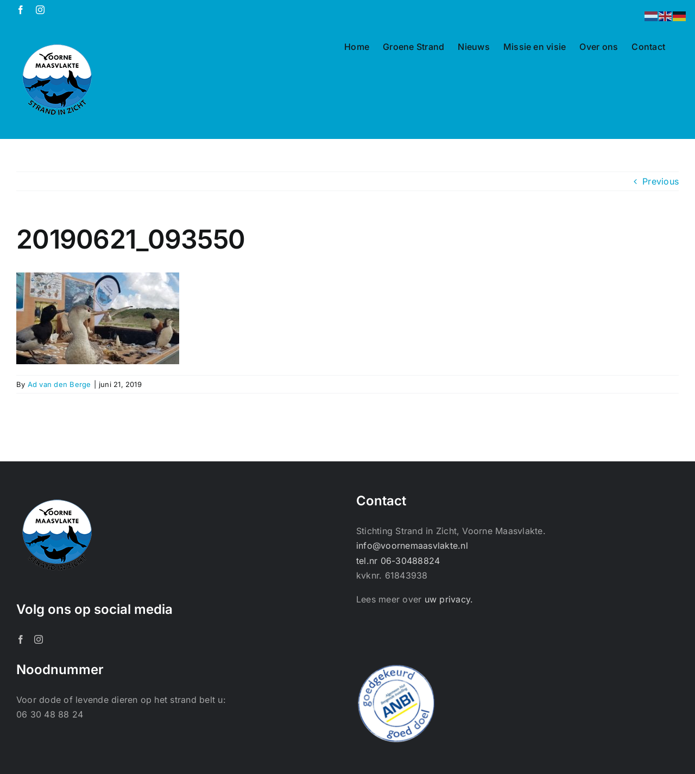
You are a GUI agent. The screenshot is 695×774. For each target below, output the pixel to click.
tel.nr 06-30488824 (398, 560)
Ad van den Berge (59, 384)
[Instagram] (38, 639)
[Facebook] (20, 639)
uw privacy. (449, 599)
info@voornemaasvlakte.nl (412, 545)
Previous (660, 181)
